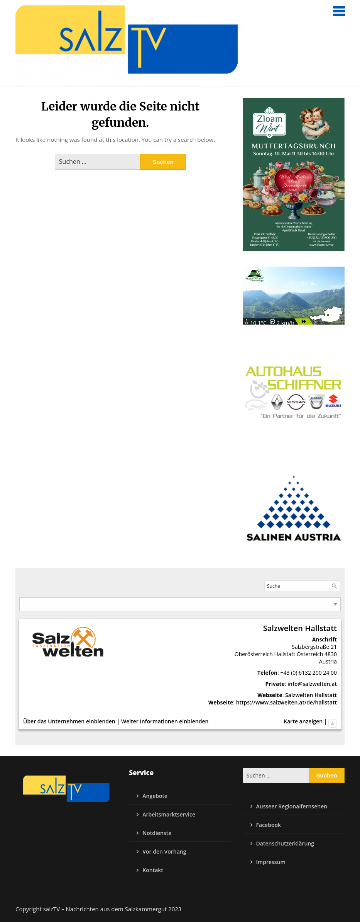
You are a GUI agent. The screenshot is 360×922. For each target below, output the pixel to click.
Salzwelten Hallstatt (311, 695)
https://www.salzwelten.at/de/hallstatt (286, 702)
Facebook (268, 824)
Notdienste (156, 833)
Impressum (271, 862)
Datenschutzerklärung (285, 843)
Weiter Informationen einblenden (164, 721)
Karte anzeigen (303, 721)
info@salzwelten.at (312, 683)
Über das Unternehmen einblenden (69, 721)
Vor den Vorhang (164, 851)
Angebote (154, 796)
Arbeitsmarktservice (168, 814)
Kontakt (152, 870)
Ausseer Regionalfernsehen (292, 806)
